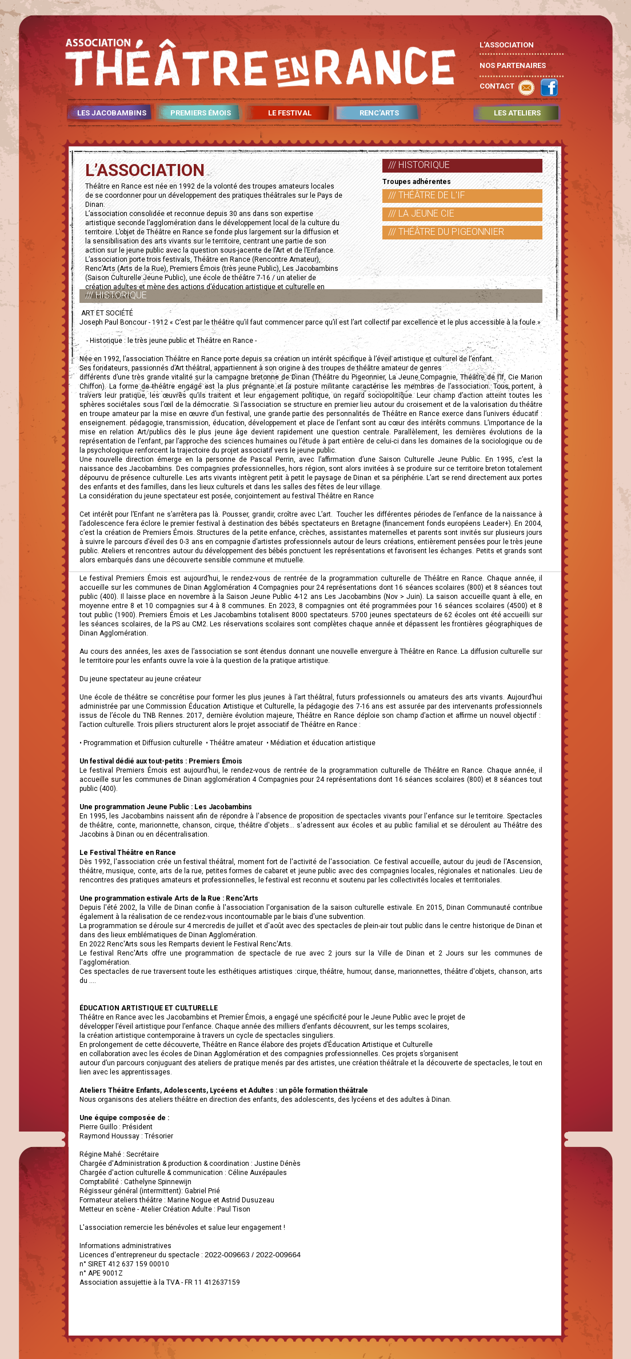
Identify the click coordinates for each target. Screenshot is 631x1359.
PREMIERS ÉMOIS (200, 113)
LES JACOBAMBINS (111, 113)
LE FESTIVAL (289, 113)
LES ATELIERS (517, 113)
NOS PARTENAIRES (513, 65)
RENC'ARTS (379, 113)
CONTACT (497, 86)
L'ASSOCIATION (507, 45)
